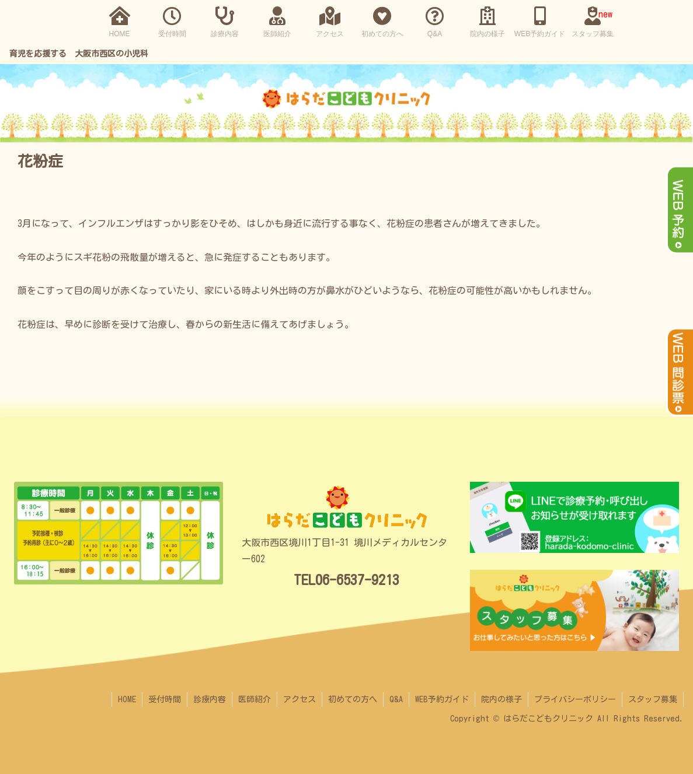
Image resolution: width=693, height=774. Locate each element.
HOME (127, 699)
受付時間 (164, 699)
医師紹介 (254, 699)
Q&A (396, 699)
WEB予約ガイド (442, 699)
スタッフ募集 (652, 699)
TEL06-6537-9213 (346, 580)
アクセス (299, 699)
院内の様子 (501, 699)
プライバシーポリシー (575, 699)
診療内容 (209, 699)
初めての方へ (352, 699)
